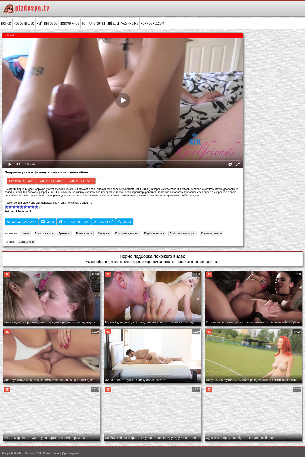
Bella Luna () (26, 242)
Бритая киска (84, 233)
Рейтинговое (47, 23)
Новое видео (24, 23)
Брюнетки (64, 233)
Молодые (104, 233)
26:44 (124, 222)
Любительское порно (182, 233)
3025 (47, 222)
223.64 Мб (103, 222)
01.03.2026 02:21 (74, 222)
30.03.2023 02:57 (21, 222)
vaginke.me (129, 23)
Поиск (6, 23)
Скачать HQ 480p (50, 181)
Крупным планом (211, 233)
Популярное (69, 23)
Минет (25, 233)
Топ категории (93, 23)
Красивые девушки (126, 233)
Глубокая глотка (154, 233)
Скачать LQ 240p (21, 181)
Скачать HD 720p (80, 181)
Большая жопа (44, 233)
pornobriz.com (152, 23)
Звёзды (113, 23)
